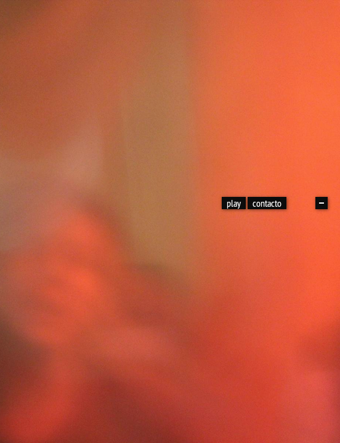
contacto (267, 203)
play (234, 203)
